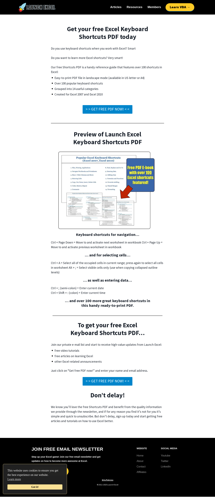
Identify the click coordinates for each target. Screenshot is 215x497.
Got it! (34, 487)
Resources (134, 7)
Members (154, 7)
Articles (116, 7)
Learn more (14, 479)
